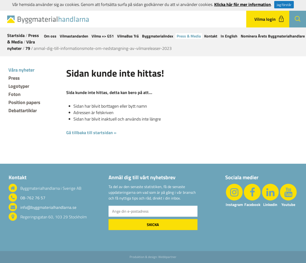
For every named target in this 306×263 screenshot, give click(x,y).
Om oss (50, 36)
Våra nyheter (21, 45)
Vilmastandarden (74, 36)
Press (14, 78)
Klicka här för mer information (242, 4)
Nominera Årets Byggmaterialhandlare (273, 36)
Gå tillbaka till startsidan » (91, 132)
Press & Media (189, 36)
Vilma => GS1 (103, 36)
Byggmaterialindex (157, 36)
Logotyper (18, 86)
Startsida (16, 35)
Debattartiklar (22, 110)
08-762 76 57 (32, 198)
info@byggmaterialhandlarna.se (48, 207)
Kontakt (210, 36)
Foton (14, 94)
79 (27, 48)
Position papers (24, 102)
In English (229, 36)
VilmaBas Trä (128, 36)
